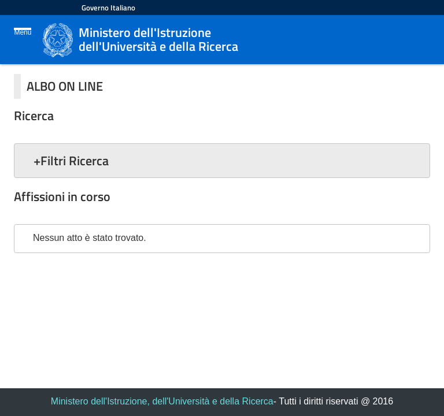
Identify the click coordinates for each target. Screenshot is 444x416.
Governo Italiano (108, 7)
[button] (222, 160)
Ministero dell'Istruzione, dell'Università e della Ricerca (162, 401)
